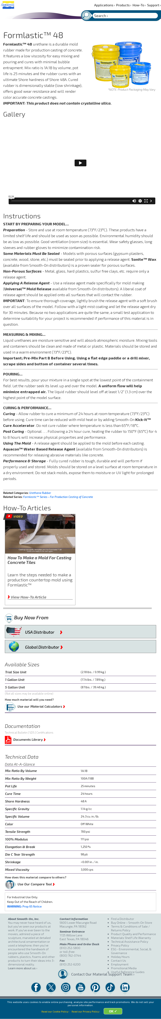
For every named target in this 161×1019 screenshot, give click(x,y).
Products (123, 5)
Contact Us (118, 960)
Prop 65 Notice (24, 906)
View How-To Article (27, 597)
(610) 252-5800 (70, 948)
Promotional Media (124, 968)
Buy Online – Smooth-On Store (131, 922)
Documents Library (29, 739)
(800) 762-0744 (70, 955)
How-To (139, 5)
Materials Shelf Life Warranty (131, 938)
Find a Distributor (122, 919)
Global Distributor (44, 646)
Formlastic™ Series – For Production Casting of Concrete (58, 497)
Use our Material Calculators (41, 706)
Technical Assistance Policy (129, 941)
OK (113, 1014)
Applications (104, 5)
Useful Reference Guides (128, 972)
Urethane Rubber (40, 493)
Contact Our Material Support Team (89, 974)
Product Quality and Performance (133, 934)
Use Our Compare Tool (36, 883)
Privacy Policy (120, 945)
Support (154, 5)
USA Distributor (44, 631)
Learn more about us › (22, 968)
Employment (120, 964)
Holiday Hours (120, 957)
